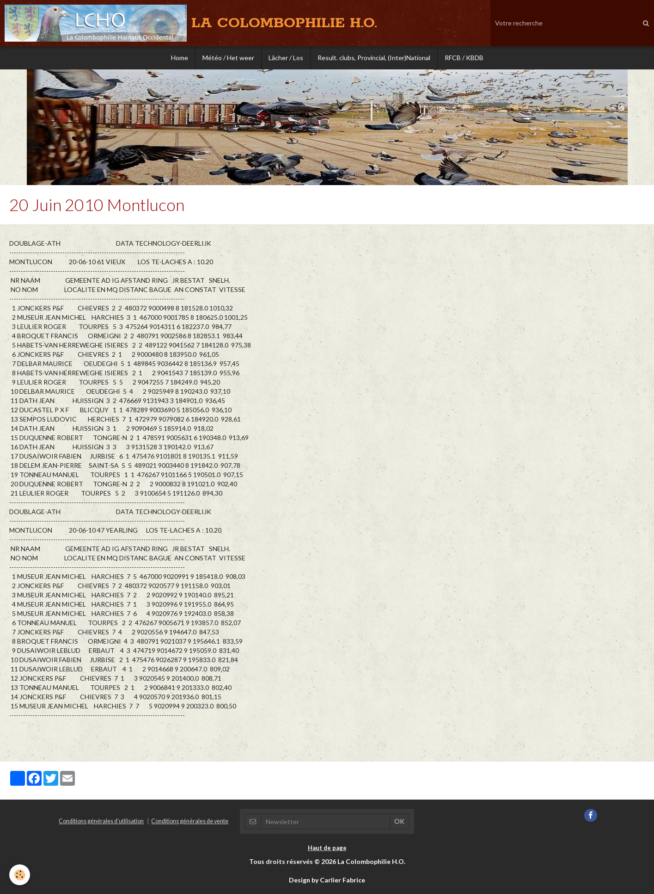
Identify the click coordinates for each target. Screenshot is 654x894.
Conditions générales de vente (189, 821)
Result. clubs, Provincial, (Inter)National (374, 58)
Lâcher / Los (286, 58)
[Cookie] (19, 874)
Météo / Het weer (228, 58)
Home (179, 58)
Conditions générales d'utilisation (101, 821)
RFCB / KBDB (464, 58)
